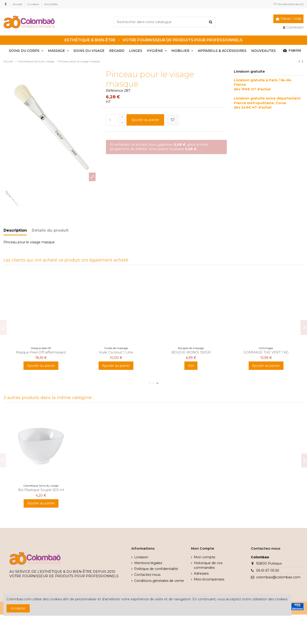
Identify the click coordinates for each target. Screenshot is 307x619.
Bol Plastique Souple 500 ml (41, 490)
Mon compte (204, 557)
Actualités (51, 4)
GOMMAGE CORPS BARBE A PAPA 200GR (41, 354)
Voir (116, 370)
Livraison (33, 4)
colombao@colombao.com (278, 577)
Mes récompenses (209, 579)
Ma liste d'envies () (288, 4)
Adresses (201, 573)
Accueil (18, 4)
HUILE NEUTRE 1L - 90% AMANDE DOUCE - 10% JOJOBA (116, 354)
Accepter (18, 608)
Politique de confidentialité (156, 569)
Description (15, 230)
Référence (114, 90)
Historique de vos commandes (208, 565)
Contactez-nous (147, 575)
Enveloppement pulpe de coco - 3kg (266, 352)
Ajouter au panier (145, 120)
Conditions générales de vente (159, 581)
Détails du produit (50, 230)
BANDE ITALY (190, 352)
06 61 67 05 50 (267, 570)
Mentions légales (148, 563)
